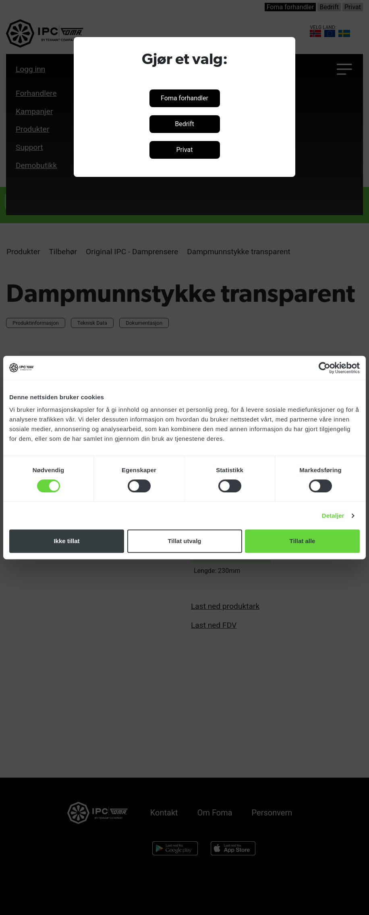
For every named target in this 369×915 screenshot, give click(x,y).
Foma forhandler (184, 98)
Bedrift (184, 124)
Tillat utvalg (184, 540)
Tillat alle (302, 540)
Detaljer (333, 515)
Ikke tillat (66, 540)
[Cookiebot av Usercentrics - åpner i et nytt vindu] (324, 368)
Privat (184, 150)
